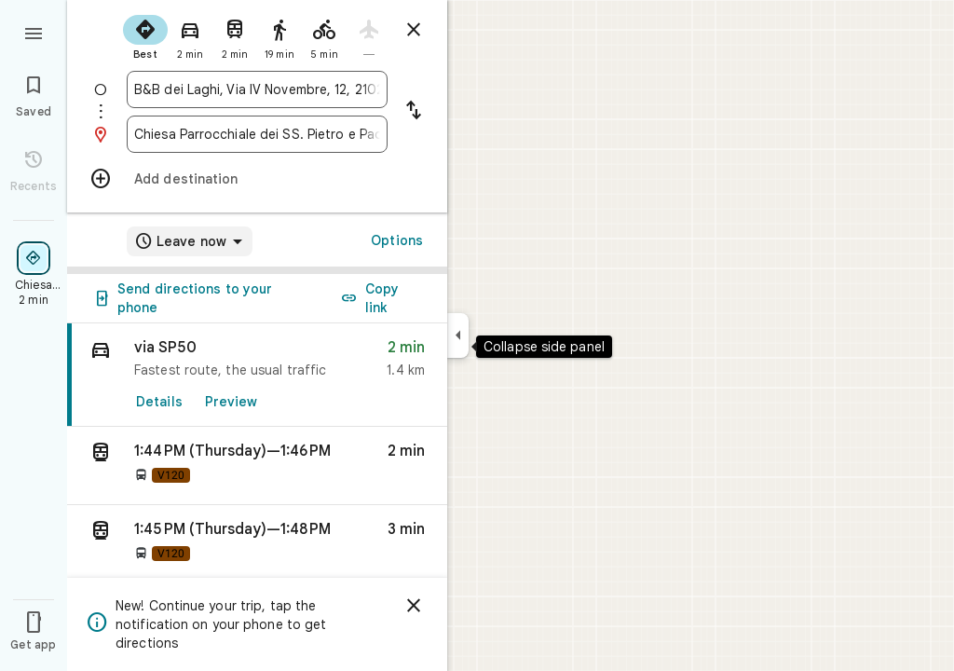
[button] (257, 466)
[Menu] (33, 31)
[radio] (145, 35)
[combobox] (257, 89)
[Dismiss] (413, 606)
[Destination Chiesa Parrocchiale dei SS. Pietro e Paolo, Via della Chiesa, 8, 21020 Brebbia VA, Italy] (257, 134)
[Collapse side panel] (458, 335)
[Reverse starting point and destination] (414, 112)
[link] (257, 375)
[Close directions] (413, 29)
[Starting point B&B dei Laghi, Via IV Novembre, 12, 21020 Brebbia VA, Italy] (257, 89)
